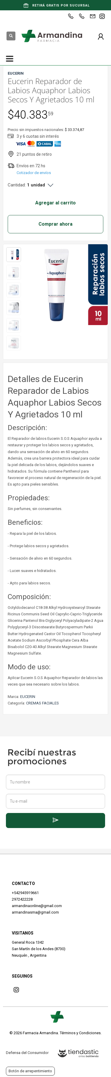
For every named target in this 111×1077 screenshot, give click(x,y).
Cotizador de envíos (34, 173)
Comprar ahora (55, 224)
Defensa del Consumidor (27, 1052)
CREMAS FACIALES (42, 703)
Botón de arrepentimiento (30, 1071)
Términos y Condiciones (80, 1033)
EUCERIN (27, 696)
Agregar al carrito (55, 203)
